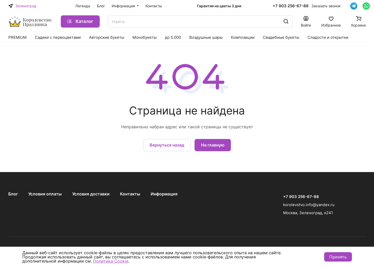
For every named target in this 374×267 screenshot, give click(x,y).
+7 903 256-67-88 (291, 6)
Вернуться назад (167, 145)
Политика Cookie (110, 261)
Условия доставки (91, 193)
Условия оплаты (45, 193)
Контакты (130, 193)
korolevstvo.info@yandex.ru (309, 204)
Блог (13, 193)
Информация (164, 193)
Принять (338, 256)
